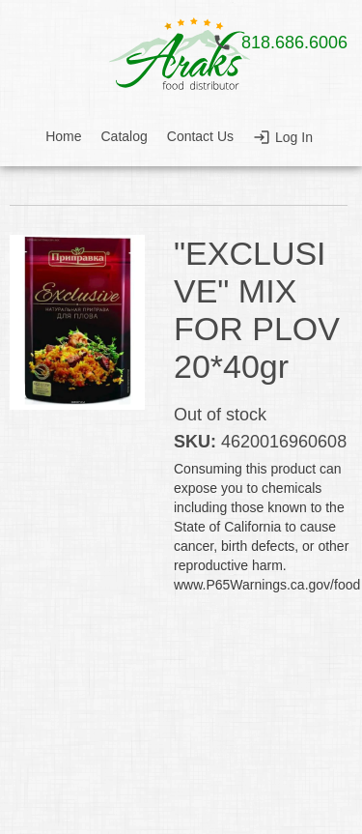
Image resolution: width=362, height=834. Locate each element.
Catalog (124, 136)
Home (63, 136)
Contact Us (200, 136)
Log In (294, 137)
